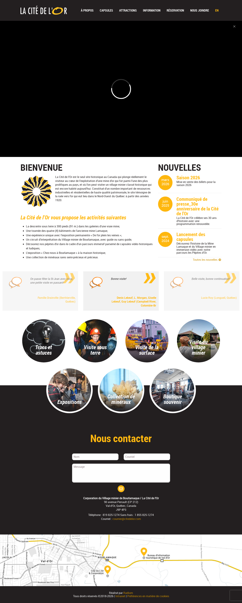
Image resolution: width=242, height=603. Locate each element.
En (217, 10)
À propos (87, 10)
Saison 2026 (188, 177)
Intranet (120, 596)
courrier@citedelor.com (126, 519)
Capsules (106, 10)
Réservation (175, 10)
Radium (128, 593)
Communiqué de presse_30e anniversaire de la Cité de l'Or (197, 206)
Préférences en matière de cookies (148, 596)
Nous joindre (199, 10)
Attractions (128, 10)
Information (151, 10)
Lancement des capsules (190, 236)
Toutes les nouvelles (207, 260)
